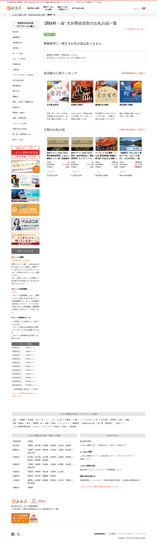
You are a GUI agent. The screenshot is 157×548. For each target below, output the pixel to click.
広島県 (53, 472)
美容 (28, 423)
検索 (129, 8)
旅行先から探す (34, 8)
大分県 (60, 480)
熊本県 (53, 480)
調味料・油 (37, 423)
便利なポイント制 (106, 445)
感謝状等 (75, 423)
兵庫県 (60, 464)
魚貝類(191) (17, 43)
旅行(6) (15, 32)
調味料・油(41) (18, 113)
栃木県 (38, 450)
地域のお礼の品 (88, 423)
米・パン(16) (18, 53)
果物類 (22, 420)
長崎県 (45, 480)
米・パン (44, 420)
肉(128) (16, 48)
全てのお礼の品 (78, 8)
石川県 (49, 175)
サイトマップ (141, 534)
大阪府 (53, 464)
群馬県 (45, 450)
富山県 (38, 457)
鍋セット (120, 423)
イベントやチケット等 (89, 420)
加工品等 (104, 420)
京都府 (45, 464)
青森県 (30, 445)
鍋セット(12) (18, 140)
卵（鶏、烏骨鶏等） (106, 423)
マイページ (114, 8)
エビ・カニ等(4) (19, 59)
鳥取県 (30, 472)
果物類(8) (16, 37)
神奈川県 (122, 175)
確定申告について (87, 470)
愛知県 (45, 460)
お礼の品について (108, 456)
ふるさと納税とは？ (88, 445)
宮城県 (45, 445)
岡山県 (45, 472)
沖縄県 (30, 488)
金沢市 (55, 175)
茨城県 (30, 450)
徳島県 (30, 476)
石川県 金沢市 (53, 105)
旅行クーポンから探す (48, 8)
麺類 (127, 420)
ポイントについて (125, 456)
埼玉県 (53, 450)
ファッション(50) (19, 123)
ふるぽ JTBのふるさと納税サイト (13, 8)
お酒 (75, 420)
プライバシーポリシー (125, 534)
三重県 (30, 464)
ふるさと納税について (89, 456)
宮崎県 (68, 480)
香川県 (38, 476)
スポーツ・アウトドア (42, 427)
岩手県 (38, 445)
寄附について (85, 459)
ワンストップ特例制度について (109, 470)
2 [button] (95, 122)
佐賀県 (38, 480)
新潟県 (30, 457)
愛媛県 (45, 476)
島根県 (38, 472)
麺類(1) (15, 96)
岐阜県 (30, 460)
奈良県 (68, 464)
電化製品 (73, 427)
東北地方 (16, 445)
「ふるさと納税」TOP (18, 15)
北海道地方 (17, 441)
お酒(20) (16, 70)
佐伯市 (84, 23)
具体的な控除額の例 (131, 480)
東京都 (68, 450)
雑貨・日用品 (50, 423)
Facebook (12, 534)
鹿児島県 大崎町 (126, 105)
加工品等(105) (18, 80)
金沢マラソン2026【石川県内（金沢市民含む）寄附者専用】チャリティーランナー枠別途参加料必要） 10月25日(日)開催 (82, 158)
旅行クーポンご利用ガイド (63, 8)
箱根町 (129, 175)
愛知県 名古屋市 (102, 105)
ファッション (64, 423)
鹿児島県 (98, 175)
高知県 (53, 476)
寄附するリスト (122, 8)
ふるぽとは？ (121, 445)
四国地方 (16, 476)
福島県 (68, 445)
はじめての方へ (93, 8)
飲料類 (113, 420)
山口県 (60, 472)
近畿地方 (16, 464)
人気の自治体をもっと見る (132, 73)
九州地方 (99, 172)
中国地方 (16, 472)
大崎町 (105, 175)
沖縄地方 (16, 488)
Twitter (18, 534)
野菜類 (67, 420)
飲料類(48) (17, 86)
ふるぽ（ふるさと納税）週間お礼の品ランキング (99, 487)
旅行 (15, 420)
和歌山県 (31, 467)
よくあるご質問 (105, 8)
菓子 (121, 420)
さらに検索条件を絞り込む (133, 29)
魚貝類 (30, 420)
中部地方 (50, 172)
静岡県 (38, 460)
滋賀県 (38, 464)
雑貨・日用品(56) (19, 118)
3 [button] (97, 122)
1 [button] (92, 122)
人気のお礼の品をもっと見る (131, 130)
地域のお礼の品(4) (20, 129)
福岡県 (30, 480)
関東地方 (123, 172)
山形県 (60, 445)
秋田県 (53, 445)
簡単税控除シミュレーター (90, 480)
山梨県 (60, 457)
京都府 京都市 (77, 105)
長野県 (68, 457)
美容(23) (16, 107)
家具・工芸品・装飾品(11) (23, 102)
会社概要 (112, 534)
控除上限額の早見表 (112, 480)
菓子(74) (16, 91)
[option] (58, 101)
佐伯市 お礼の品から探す (36, 15)
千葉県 (60, 450)
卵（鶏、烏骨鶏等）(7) (21, 134)
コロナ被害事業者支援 (21, 427)
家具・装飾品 (18, 423)
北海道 (30, 441)
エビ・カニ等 (57, 420)
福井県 (53, 457)
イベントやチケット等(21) (23, 75)
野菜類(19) (17, 64)
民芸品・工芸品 (60, 427)
